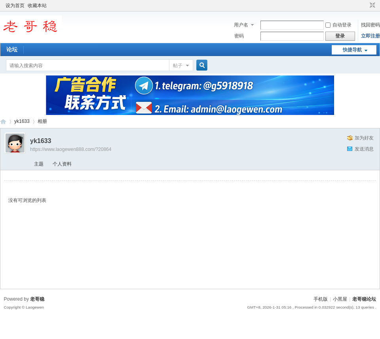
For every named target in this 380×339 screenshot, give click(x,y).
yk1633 (22, 121)
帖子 (177, 65)
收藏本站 (37, 5)
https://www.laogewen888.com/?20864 (70, 149)
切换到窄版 (371, 5)
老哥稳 (37, 299)
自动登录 (338, 25)
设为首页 (15, 5)
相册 (42, 121)
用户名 (241, 25)
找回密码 (370, 25)
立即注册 (370, 36)
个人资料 (62, 164)
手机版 (321, 299)
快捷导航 (352, 50)
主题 (39, 164)
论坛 (11, 49)
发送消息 (364, 149)
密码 (239, 36)
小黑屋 (340, 299)
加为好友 (364, 138)
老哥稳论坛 (3, 121)
